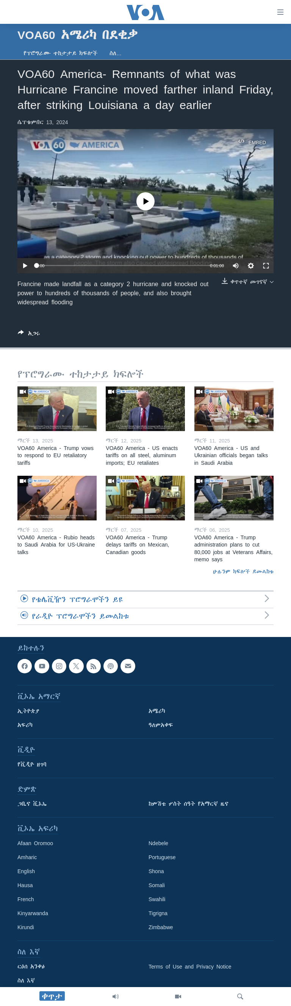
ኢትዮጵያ (28, 711)
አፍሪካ (25, 725)
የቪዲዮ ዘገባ (32, 764)
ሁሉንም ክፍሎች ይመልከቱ (243, 571)
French (25, 899)
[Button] (29, 335)
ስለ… (116, 53)
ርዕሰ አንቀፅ (31, 966)
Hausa (25, 885)
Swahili (157, 899)
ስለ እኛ (26, 980)
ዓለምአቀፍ (161, 725)
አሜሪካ (157, 711)
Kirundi (25, 927)
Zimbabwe (161, 927)
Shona (156, 871)
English (26, 871)
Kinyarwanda (32, 913)
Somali (157, 885)
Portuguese (162, 857)
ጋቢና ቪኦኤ (32, 803)
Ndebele (158, 843)
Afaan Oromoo (35, 843)
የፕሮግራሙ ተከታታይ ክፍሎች (60, 53)
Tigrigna (158, 913)
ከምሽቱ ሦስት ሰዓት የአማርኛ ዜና (188, 803)
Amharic (27, 857)
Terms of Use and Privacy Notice (190, 966)
